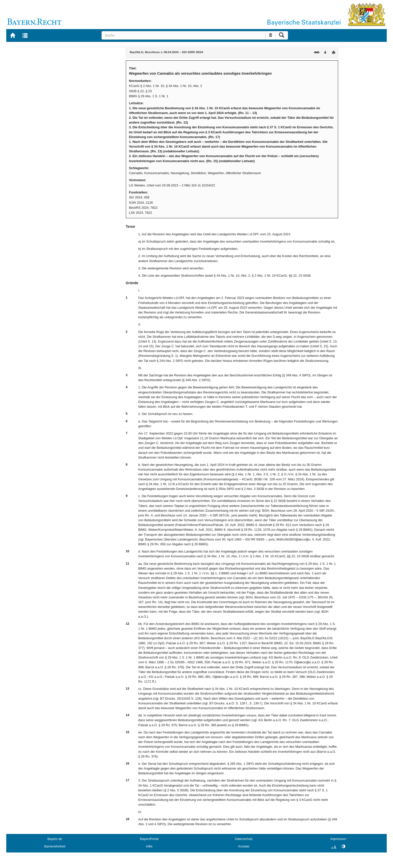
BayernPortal (149, 839)
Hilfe (149, 846)
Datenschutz (244, 839)
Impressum (338, 839)
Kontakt (243, 846)
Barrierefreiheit (54, 846)
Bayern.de (54, 839)
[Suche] (184, 35)
